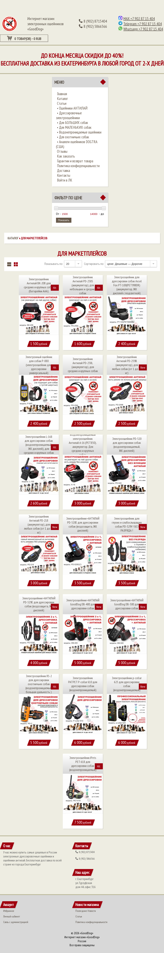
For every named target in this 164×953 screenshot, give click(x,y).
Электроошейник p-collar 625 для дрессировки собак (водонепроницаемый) (127, 684)
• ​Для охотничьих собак (73, 137)
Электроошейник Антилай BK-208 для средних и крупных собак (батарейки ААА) (39, 285)
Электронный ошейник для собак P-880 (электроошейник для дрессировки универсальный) (38, 365)
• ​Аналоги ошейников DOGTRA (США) (76, 144)
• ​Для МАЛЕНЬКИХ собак (74, 127)
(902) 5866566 (93, 26)
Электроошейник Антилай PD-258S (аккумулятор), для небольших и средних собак (83, 285)
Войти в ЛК (64, 180)
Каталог (62, 98)
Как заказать (66, 156)
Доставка (63, 170)
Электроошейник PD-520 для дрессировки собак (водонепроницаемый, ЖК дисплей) (126, 445)
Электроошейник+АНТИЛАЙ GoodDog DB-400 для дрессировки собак (82, 604)
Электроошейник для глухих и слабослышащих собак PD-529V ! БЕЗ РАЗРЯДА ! (127, 524)
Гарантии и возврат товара (75, 161)
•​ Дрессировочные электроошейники (69, 115)
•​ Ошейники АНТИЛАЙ (72, 108)
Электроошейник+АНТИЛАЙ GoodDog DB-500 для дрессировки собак (126, 604)
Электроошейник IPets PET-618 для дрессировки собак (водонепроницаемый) (82, 764)
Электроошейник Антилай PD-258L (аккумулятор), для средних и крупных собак (83, 365)
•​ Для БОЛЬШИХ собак (72, 122)
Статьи (61, 103)
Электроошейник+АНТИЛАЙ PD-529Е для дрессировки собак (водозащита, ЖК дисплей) (38, 604)
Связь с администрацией (15, 922)
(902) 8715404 (93, 21)
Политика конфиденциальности (78, 165)
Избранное (8, 911)
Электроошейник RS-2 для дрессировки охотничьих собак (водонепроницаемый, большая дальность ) (38, 684)
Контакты (63, 175)
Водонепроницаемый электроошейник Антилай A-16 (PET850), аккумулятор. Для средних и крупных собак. (83, 445)
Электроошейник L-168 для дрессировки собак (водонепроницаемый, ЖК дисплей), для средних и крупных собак (39, 445)
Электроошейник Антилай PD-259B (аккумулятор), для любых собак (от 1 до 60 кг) (127, 365)
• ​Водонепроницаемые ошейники (79, 132)
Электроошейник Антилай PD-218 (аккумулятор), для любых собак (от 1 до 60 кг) (39, 524)
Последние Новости (85, 911)
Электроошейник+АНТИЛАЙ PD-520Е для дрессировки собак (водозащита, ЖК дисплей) (82, 524)
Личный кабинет (11, 916)
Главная (62, 93)
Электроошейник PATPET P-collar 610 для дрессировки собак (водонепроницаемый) (82, 684)
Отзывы (62, 151)
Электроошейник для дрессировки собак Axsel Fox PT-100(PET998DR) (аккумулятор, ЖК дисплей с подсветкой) (127, 285)
